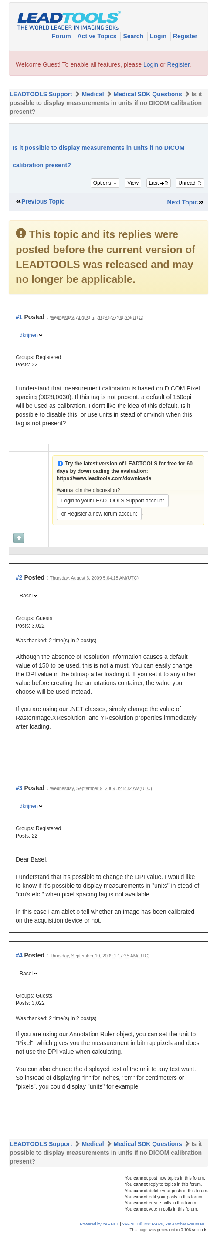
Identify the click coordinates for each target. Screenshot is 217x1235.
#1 (19, 316)
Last (158, 183)
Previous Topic (42, 201)
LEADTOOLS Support (41, 94)
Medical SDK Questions (148, 94)
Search (134, 36)
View (133, 183)
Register (185, 36)
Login (159, 36)
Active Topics (97, 36)
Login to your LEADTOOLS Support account (112, 501)
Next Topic (182, 202)
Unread (190, 183)
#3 (19, 787)
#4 (19, 955)
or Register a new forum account (99, 514)
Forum (62, 36)
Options (105, 183)
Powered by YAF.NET (99, 1224)
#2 (19, 577)
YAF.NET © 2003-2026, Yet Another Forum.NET (165, 1224)
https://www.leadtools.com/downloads (104, 478)
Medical (92, 94)
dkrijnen (29, 335)
